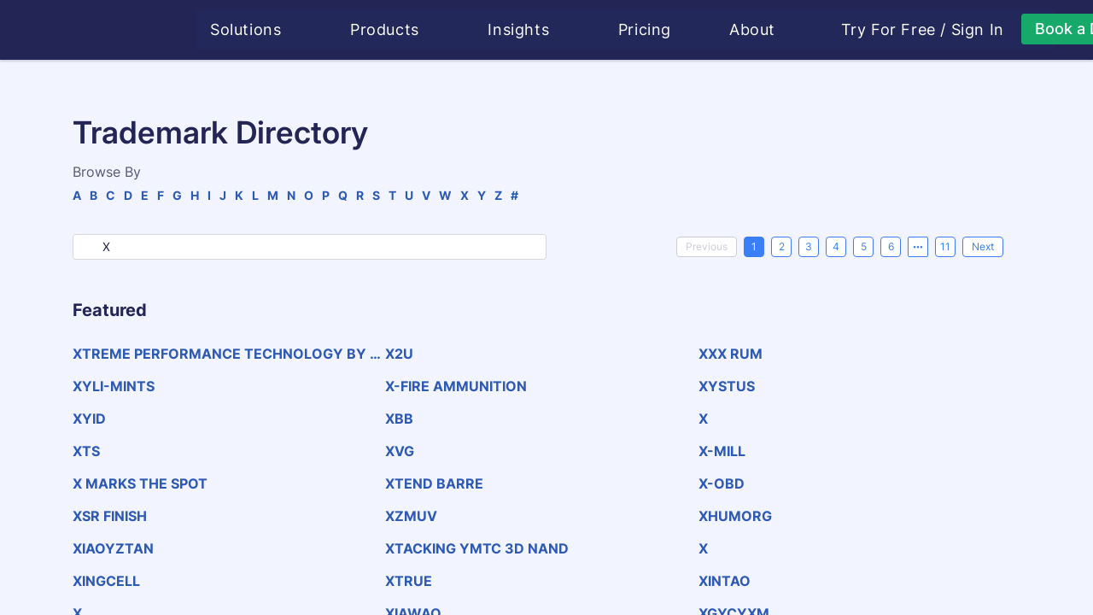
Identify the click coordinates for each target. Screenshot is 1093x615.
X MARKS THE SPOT (140, 483)
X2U (399, 353)
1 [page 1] (754, 246)
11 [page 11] (945, 246)
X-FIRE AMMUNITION (456, 386)
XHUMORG (735, 516)
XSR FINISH (110, 516)
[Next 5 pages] (918, 247)
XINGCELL (106, 581)
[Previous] (706, 247)
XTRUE (408, 581)
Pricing (647, 29)
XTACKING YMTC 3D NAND (477, 548)
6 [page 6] (891, 246)
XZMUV (411, 516)
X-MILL (721, 451)
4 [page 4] (836, 246)
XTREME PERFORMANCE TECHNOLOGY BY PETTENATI (225, 353)
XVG (399, 451)
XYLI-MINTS (114, 386)
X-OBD (721, 483)
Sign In (980, 29)
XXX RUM (730, 353)
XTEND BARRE (434, 483)
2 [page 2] (782, 246)
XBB (399, 418)
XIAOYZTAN (113, 548)
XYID (89, 418)
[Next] (982, 247)
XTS (86, 451)
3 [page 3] (808, 246)
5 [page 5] (864, 246)
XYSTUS (726, 386)
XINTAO (724, 581)
